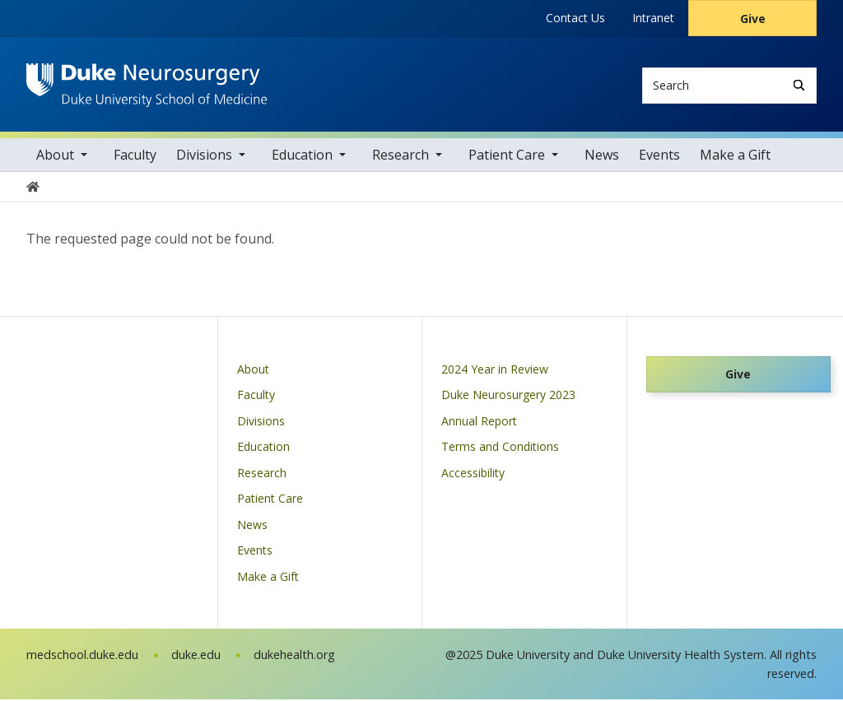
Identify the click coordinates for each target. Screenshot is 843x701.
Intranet (653, 18)
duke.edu (196, 656)
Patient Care (506, 156)
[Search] (799, 85)
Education (302, 156)
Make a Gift (735, 156)
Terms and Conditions (500, 448)
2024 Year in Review (494, 370)
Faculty (135, 156)
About (55, 156)
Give (753, 18)
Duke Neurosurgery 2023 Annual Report (508, 409)
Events (659, 156)
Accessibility (473, 474)
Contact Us (575, 18)
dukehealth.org (294, 656)
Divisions (204, 156)
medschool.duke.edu (82, 656)
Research (400, 156)
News (602, 156)
